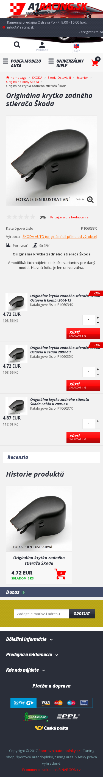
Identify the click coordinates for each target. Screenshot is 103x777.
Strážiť (44, 245)
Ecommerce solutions (40, 769)
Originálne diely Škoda (22, 82)
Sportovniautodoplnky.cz (59, 750)
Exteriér (82, 77)
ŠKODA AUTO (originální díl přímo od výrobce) (60, 236)
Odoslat (82, 613)
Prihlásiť (42, 50)
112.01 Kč (10, 424)
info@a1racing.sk (20, 27)
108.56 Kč (10, 320)
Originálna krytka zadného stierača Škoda (39, 560)
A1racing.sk (51, 9)
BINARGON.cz (70, 769)
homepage (19, 77)
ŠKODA (37, 77)
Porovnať (20, 245)
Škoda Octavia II (59, 77)
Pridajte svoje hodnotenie (69, 217)
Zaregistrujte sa (91, 32)
